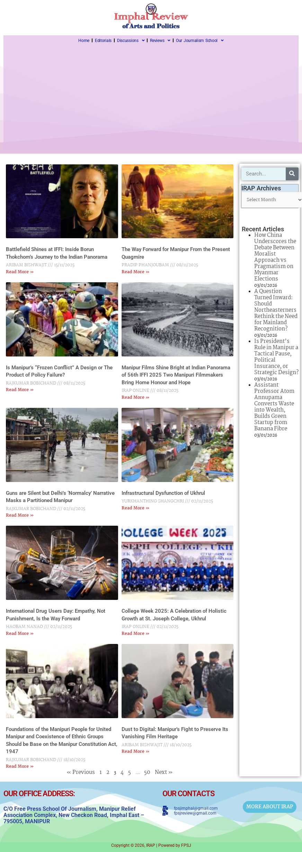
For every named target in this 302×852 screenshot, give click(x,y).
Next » (164, 772)
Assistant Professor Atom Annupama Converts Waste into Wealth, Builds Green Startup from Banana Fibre (274, 407)
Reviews (160, 40)
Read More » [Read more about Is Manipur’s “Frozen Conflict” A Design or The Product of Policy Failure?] (20, 390)
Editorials (103, 40)
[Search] (292, 173)
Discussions (130, 40)
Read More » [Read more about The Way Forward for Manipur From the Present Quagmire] (136, 272)
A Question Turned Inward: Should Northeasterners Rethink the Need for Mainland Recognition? (275, 310)
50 (147, 772)
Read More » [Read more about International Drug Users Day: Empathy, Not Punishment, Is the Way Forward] (20, 633)
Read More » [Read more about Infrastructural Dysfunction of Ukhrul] (136, 508)
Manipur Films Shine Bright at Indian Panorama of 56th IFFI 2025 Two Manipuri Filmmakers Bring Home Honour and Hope (176, 375)
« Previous (80, 772)
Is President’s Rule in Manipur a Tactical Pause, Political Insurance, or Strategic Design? (276, 357)
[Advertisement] (151, 97)
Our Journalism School (200, 40)
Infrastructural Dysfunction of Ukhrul (163, 493)
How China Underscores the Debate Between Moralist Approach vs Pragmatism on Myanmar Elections (275, 257)
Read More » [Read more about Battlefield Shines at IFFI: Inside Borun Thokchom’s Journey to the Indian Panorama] (20, 272)
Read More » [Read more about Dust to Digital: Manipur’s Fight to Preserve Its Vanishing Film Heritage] (136, 751)
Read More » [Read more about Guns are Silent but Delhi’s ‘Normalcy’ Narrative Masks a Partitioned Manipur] (20, 515)
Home (83, 40)
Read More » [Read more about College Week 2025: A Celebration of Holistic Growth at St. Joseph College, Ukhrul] (136, 633)
